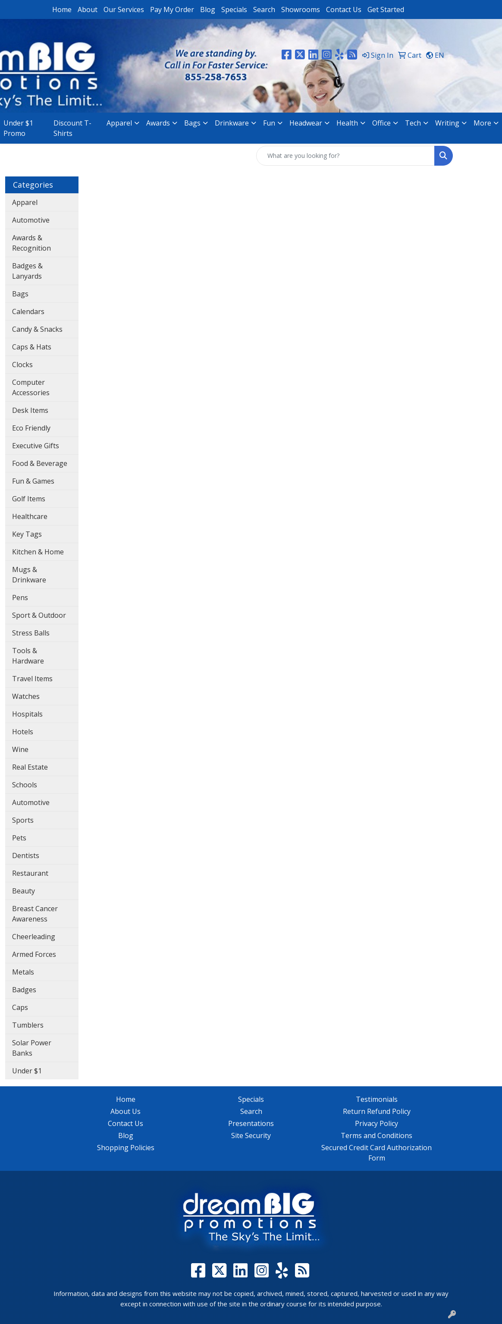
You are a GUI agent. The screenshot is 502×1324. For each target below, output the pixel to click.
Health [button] (347, 123)
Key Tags (27, 534)
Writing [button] (447, 123)
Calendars (28, 311)
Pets (19, 838)
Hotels (22, 731)
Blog (207, 9)
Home (62, 9)
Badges (24, 989)
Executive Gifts (35, 445)
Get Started (385, 9)
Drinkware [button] (232, 123)
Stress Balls (31, 633)
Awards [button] (158, 123)
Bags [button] (192, 123)
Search (264, 9)
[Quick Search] (345, 156)
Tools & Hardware (28, 656)
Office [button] (381, 123)
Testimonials (377, 1099)
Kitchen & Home (38, 552)
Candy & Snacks (37, 329)
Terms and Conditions (376, 1135)
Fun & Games (33, 481)
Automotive (31, 220)
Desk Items (30, 410)
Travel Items (32, 678)
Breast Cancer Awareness (35, 914)
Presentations (251, 1123)
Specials (234, 9)
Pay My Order (172, 9)
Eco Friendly (31, 428)
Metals (23, 972)
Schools (24, 784)
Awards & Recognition (31, 243)
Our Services (124, 9)
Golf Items (28, 498)
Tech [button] (413, 123)
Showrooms (300, 9)
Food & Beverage (39, 463)
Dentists (25, 855)
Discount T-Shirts (72, 128)
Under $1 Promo (18, 128)
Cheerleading (33, 936)
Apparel (25, 202)
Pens (20, 597)
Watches (26, 696)
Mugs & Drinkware (29, 575)
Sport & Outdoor (39, 615)
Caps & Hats (31, 347)
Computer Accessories (31, 387)
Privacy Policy (376, 1123)
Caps (20, 1007)
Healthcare (29, 516)
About (87, 9)
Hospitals (27, 714)
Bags (20, 294)
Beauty (23, 891)
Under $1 (27, 1071)
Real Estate (30, 767)
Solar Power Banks (31, 1048)
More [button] (482, 123)
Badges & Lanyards (27, 271)
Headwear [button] (305, 123)
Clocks (22, 364)
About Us (125, 1111)
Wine (20, 749)
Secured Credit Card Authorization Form (376, 1153)
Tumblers (28, 1025)
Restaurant (30, 873)
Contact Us (343, 9)
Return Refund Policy (377, 1111)
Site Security (251, 1135)
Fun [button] (269, 123)
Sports (23, 820)
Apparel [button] (119, 123)
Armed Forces (34, 954)
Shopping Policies (125, 1147)
